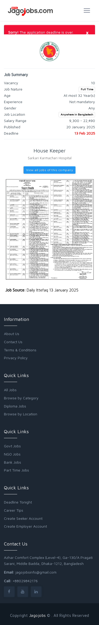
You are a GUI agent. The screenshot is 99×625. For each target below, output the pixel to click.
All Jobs (10, 390)
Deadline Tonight (18, 502)
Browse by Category (21, 398)
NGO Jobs (12, 454)
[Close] (87, 32)
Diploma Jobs (15, 406)
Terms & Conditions (20, 350)
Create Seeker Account (23, 518)
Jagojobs (37, 615)
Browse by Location (20, 414)
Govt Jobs (12, 446)
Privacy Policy (16, 358)
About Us (11, 333)
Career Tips (13, 510)
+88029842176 (25, 581)
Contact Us (13, 342)
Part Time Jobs (16, 470)
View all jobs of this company (49, 170)
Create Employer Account (25, 526)
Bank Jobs (12, 462)
